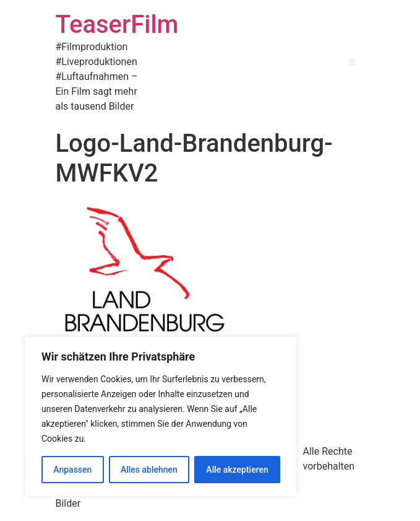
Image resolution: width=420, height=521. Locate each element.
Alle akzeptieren (237, 470)
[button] (352, 62)
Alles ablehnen (149, 470)
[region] (161, 416)
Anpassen (72, 470)
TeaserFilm (117, 24)
